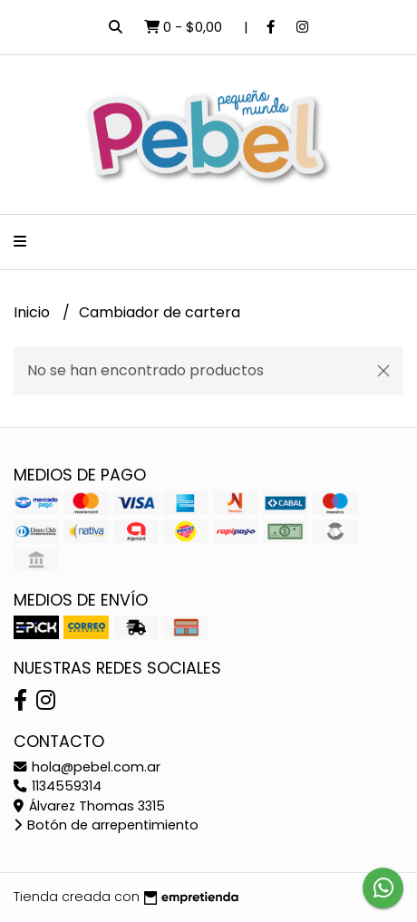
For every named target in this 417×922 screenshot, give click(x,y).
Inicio (33, 312)
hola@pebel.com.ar (87, 767)
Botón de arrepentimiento (106, 825)
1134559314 (58, 786)
